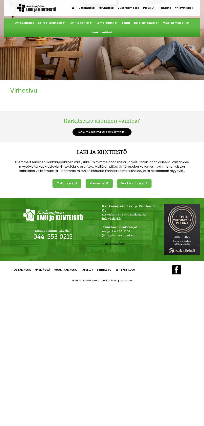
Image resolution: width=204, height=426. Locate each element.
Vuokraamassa (128, 8)
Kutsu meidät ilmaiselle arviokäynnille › (102, 132)
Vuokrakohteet (102, 32)
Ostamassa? (67, 183)
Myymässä (106, 8)
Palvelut (148, 8)
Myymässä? (99, 183)
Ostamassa (86, 8)
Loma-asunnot (107, 23)
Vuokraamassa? (134, 183)
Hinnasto (164, 8)
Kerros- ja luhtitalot (52, 23)
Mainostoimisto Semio (85, 280)
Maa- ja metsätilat (176, 23)
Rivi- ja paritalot (81, 23)
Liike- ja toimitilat (146, 23)
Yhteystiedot (184, 8)
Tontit (126, 23)
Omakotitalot (24, 23)
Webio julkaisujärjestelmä (116, 280)
